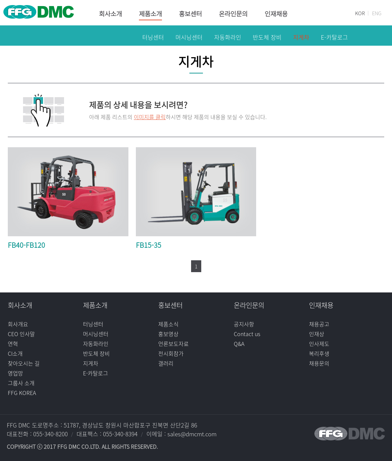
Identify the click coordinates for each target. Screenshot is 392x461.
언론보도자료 (173, 343)
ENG (376, 13)
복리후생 (319, 353)
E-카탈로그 (95, 373)
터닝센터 (93, 324)
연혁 (13, 343)
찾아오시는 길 (24, 363)
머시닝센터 (95, 334)
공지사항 (244, 324)
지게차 (90, 363)
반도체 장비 (96, 353)
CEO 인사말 (21, 334)
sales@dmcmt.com (191, 434)
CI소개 (15, 353)
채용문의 (319, 363)
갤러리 (165, 363)
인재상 (316, 334)
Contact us (247, 334)
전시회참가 (171, 353)
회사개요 (18, 324)
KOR (360, 13)
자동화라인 (95, 343)
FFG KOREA (22, 393)
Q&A (239, 343)
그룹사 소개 (21, 383)
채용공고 (319, 324)
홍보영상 (168, 334)
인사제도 (319, 343)
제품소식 (168, 324)
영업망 (15, 373)
